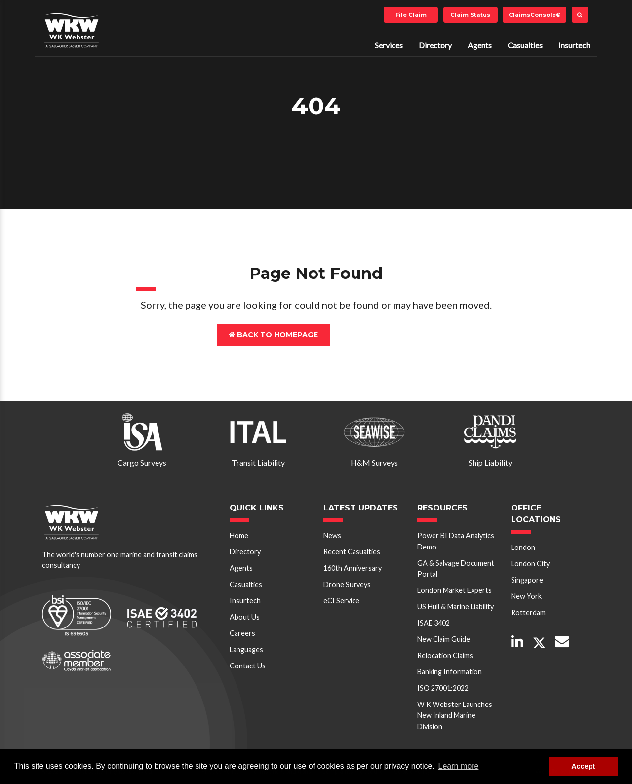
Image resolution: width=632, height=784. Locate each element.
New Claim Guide (443, 639)
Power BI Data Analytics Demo (455, 540)
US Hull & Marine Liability (455, 606)
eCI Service (341, 600)
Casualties (525, 45)
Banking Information (449, 671)
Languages (246, 649)
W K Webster (71, 30)
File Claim (411, 14)
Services (389, 45)
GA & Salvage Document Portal (455, 568)
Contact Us (373, 334)
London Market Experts (454, 590)
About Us (245, 617)
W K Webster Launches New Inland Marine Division (454, 715)
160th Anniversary (352, 568)
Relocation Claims (445, 655)
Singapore (527, 580)
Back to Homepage (273, 334)
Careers (242, 633)
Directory (435, 45)
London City (530, 563)
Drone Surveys (347, 584)
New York (526, 596)
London (523, 547)
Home (239, 535)
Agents (480, 45)
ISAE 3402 (433, 623)
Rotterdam (528, 612)
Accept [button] (583, 766)
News (332, 535)
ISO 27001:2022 (443, 688)
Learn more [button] (458, 766)
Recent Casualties (351, 552)
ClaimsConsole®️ (535, 14)
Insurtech (574, 45)
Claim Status (470, 14)
